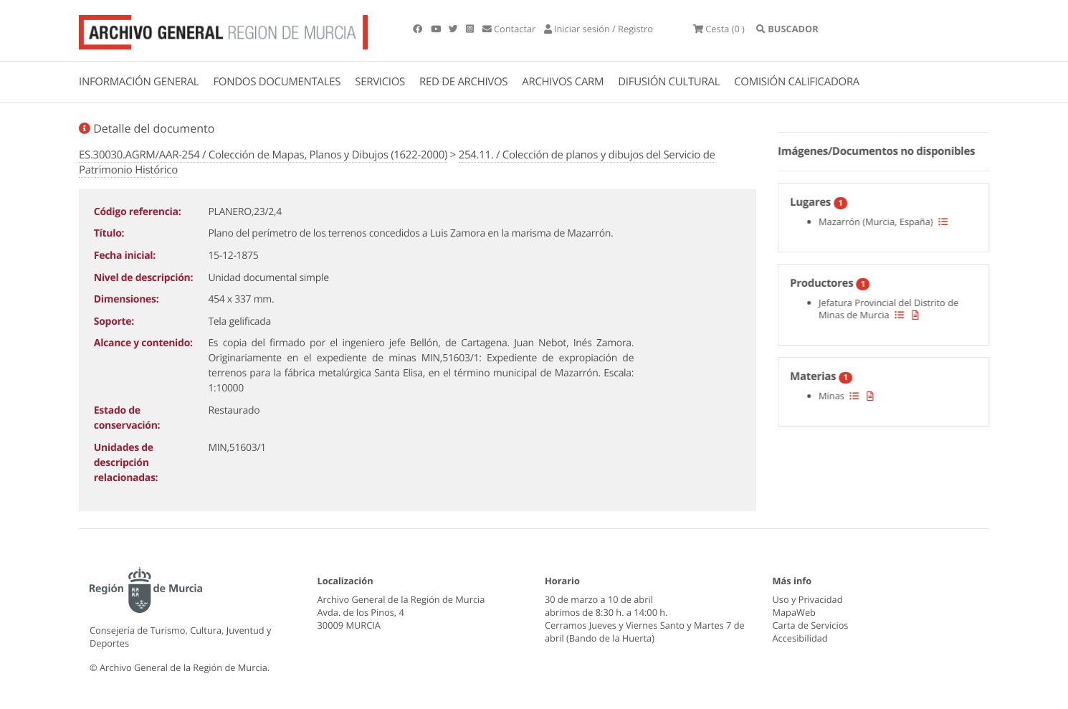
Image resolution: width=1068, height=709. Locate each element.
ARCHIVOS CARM (563, 82)
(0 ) (719, 28)
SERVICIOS (380, 82)
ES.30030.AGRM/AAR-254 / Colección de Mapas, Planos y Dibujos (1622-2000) (263, 155)
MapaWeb (794, 612)
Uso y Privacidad (808, 599)
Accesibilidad (800, 638)
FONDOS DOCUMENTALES (276, 82)
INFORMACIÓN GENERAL (139, 82)
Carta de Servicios (811, 625)
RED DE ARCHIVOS (463, 82)
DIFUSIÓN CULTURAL (669, 82)
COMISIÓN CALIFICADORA (796, 82)
